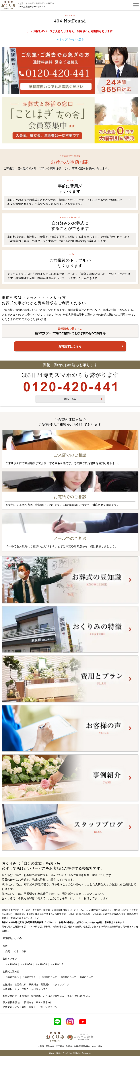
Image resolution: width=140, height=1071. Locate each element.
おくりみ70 (41, 964)
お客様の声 (20, 984)
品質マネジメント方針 (14, 1007)
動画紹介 (45, 984)
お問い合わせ (10, 995)
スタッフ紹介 (22, 989)
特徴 (5, 946)
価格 (24, 951)
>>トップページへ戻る (70, 39)
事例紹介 (33, 984)
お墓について (86, 977)
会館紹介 (7, 984)
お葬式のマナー (30, 977)
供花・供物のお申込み (78, 995)
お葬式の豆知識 (11, 971)
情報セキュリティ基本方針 (38, 1002)
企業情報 (7, 989)
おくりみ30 (11, 964)
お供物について (49, 977)
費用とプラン (10, 958)
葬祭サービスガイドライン (43, 1007)
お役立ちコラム (39, 989)
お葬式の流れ (12, 977)
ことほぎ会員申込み (53, 995)
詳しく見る (70, 399)
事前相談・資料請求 (30, 995)
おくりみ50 (26, 964)
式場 (16, 951)
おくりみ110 (56, 964)
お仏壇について (68, 977)
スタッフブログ (60, 984)
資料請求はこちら (70, 346)
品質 (7, 951)
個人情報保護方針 (12, 1002)
